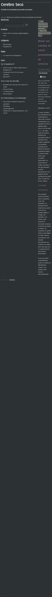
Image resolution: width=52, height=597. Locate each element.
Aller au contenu (26, 2)
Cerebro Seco (12, 4)
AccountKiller (42, 185)
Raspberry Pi (7, 46)
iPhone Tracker (8, 89)
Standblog (6, 106)
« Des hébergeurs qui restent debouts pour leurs (43, 25)
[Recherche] (14, 24)
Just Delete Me (43, 190)
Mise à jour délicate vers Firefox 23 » (44, 33)
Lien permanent (43, 73)
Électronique (7, 44)
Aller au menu (35, 2)
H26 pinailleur (7, 94)
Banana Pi (6, 77)
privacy (44, 76)
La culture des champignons (12, 55)
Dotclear (12, 280)
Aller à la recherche (45, 2)
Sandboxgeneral (8, 108)
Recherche (5, 20)
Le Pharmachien (8, 91)
